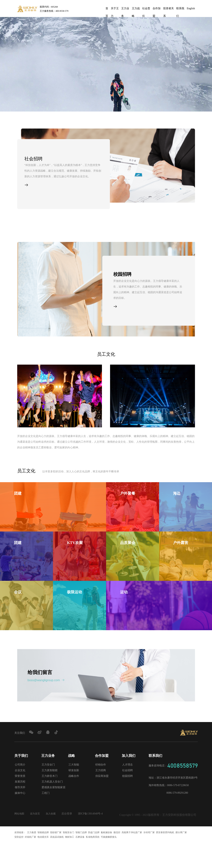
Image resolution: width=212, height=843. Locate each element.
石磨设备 (80, 837)
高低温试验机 (57, 837)
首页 (107, 9)
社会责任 (146, 9)
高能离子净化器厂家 (132, 832)
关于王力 (115, 9)
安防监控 (18, 837)
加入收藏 (52, 813)
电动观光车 (43, 837)
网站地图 (19, 813)
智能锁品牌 (43, 832)
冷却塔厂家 (149, 832)
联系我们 (180, 9)
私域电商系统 (92, 837)
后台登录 (69, 813)
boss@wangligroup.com (46, 680)
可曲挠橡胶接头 (109, 837)
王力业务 (125, 9)
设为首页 (36, 813)
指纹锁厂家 (55, 832)
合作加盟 (157, 9)
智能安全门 (68, 832)
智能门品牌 (81, 832)
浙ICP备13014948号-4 (92, 813)
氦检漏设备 (106, 832)
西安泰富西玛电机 (165, 832)
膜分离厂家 (181, 832)
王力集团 (31, 832)
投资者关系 (168, 9)
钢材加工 (69, 837)
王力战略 (136, 9)
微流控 (116, 832)
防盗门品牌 (93, 832)
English (191, 8)
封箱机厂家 (30, 837)
